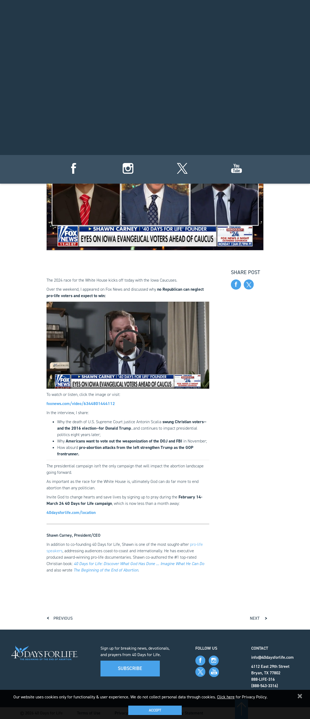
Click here (226, 697)
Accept (155, 710)
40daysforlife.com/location (71, 512)
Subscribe (130, 668)
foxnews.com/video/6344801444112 (80, 403)
